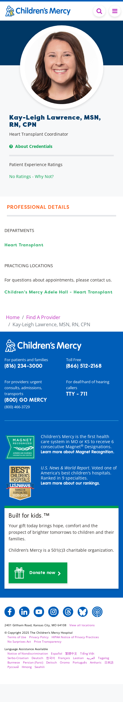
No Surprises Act (19, 641)
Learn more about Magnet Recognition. (77, 452)
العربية (91, 658)
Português (80, 662)
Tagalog (103, 658)
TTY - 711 (77, 394)
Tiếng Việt (87, 653)
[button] (38, 572)
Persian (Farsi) (33, 662)
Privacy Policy (39, 637)
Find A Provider (43, 317)
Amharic (96, 662)
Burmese (13, 662)
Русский (13, 667)
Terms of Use (16, 637)
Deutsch (37, 658)
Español (56, 653)
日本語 (109, 662)
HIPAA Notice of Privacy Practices (75, 637)
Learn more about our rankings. (70, 483)
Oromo (65, 662)
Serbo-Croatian (18, 658)
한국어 (50, 658)
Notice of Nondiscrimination (27, 653)
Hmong (27, 667)
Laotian (78, 658)
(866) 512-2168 (84, 366)
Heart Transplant (23, 245)
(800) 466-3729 (17, 406)
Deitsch (51, 662)
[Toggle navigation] (115, 11)
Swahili (40, 667)
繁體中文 (71, 653)
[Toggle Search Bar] (99, 11)
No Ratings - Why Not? (31, 176)
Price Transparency (47, 641)
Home (13, 317)
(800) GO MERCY (25, 400)
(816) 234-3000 (23, 366)
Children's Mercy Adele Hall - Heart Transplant (58, 292)
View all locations (82, 625)
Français (64, 658)
